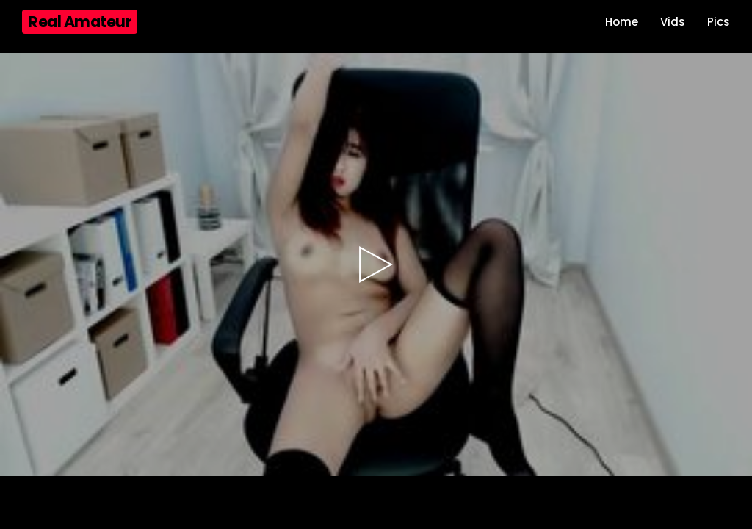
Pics (718, 21)
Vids (672, 21)
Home (621, 21)
